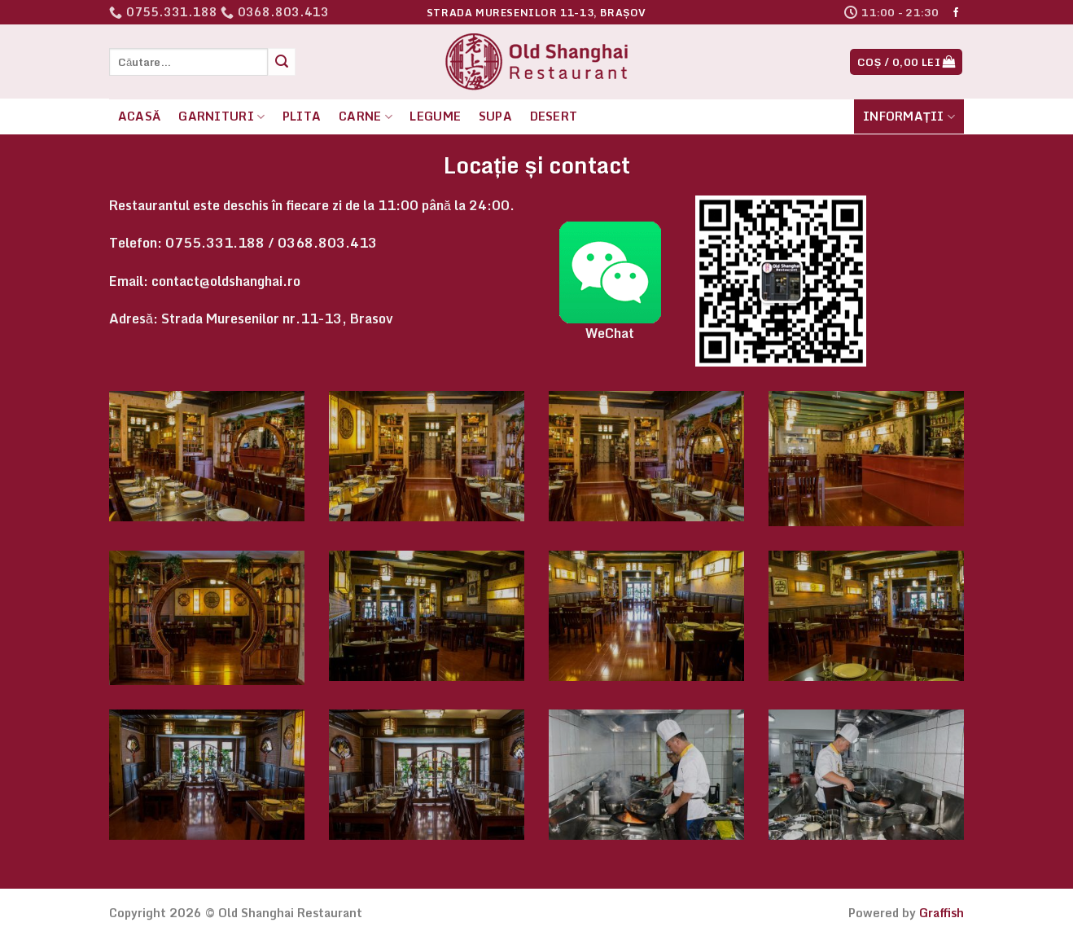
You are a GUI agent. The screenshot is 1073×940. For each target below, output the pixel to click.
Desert (554, 116)
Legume (435, 116)
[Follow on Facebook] (956, 13)
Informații (909, 116)
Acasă (139, 116)
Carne (365, 116)
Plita (301, 116)
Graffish (941, 912)
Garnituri (221, 116)
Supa (495, 116)
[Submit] (282, 62)
